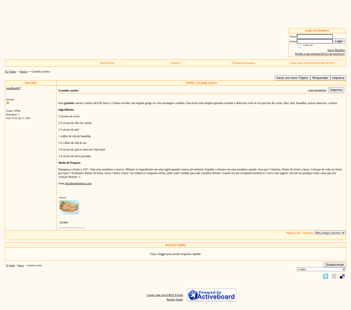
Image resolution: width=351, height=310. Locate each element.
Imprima (338, 78)
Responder (320, 78)
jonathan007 (13, 88)
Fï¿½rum (10, 71)
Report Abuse (175, 299)
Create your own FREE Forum (165, 295)
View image (63, 222)
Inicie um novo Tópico (292, 78)
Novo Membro (336, 50)
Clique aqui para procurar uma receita (311, 63)
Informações (107, 63)
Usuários (175, 63)
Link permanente (317, 90)
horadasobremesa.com (78, 183)
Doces (23, 71)
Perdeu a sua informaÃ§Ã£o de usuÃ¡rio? (320, 54)
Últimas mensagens (243, 63)
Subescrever (335, 264)
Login (339, 41)
